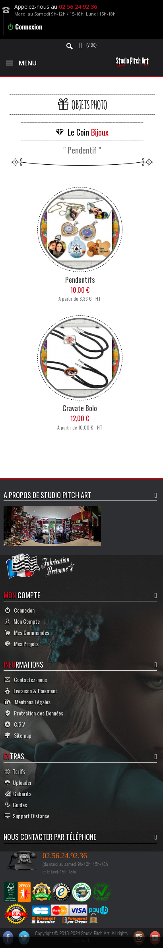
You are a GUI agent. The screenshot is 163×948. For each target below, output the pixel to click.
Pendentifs (80, 279)
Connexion (25, 27)
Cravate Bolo (79, 408)
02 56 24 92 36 (78, 6)
